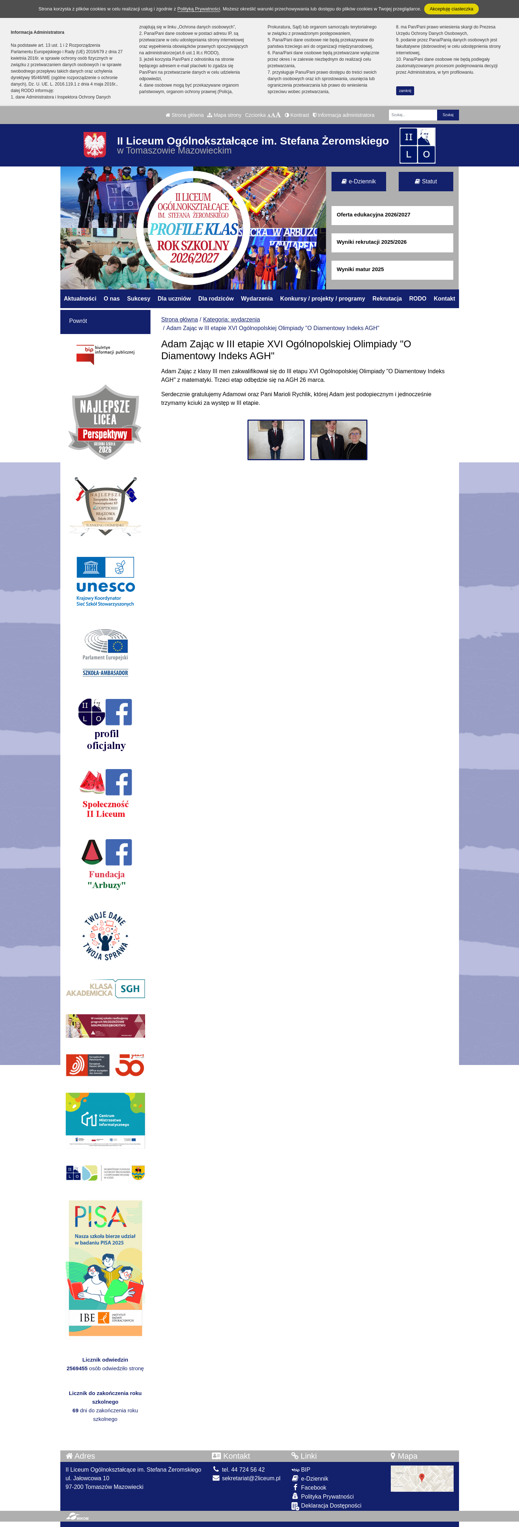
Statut (426, 181)
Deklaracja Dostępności (326, 1506)
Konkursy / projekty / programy (322, 299)
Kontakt (444, 299)
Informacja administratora (344, 115)
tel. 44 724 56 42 (238, 1470)
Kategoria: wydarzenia (231, 319)
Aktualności (80, 299)
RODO (417, 299)
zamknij (405, 91)
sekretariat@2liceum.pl (246, 1478)
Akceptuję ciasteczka (451, 9)
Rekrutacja (387, 299)
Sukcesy (138, 299)
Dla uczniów (174, 299)
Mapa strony (224, 115)
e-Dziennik (359, 181)
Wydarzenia (257, 299)
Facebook (308, 1487)
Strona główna (185, 115)
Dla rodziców (216, 299)
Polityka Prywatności (322, 1496)
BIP (300, 1470)
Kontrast (297, 115)
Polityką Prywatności (198, 9)
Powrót (78, 321)
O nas (112, 299)
